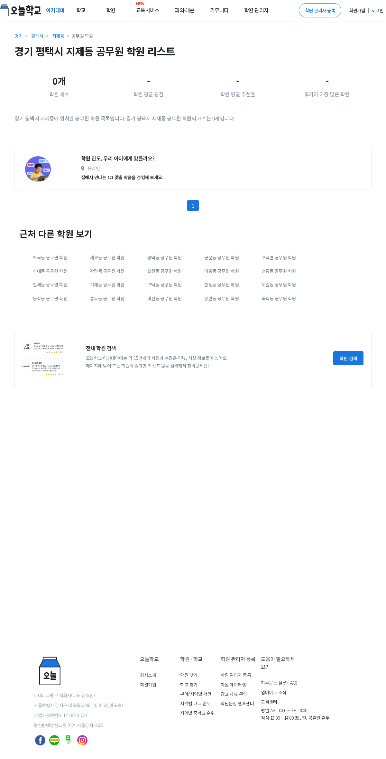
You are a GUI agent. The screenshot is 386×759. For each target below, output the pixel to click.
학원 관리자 (256, 10)
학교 (81, 10)
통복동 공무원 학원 (107, 298)
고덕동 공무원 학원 (164, 284)
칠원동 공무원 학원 (164, 271)
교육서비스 (148, 9)
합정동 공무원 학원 (221, 284)
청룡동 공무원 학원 (279, 271)
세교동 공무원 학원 (107, 257)
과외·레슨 (185, 10)
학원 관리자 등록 (320, 10)
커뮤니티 (219, 10)
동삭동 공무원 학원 (50, 298)
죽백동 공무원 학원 (279, 298)
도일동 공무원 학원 (279, 284)
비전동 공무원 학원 (164, 298)
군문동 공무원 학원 (221, 257)
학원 (110, 10)
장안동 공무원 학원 (221, 298)
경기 (18, 36)
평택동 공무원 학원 (164, 257)
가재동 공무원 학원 (107, 284)
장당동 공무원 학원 (107, 271)
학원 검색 (348, 358)
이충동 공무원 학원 (221, 271)
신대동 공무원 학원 (50, 271)
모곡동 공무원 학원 (50, 257)
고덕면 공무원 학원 (279, 257)
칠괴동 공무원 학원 (50, 284)
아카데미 (56, 10)
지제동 (58, 36)
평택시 (37, 36)
